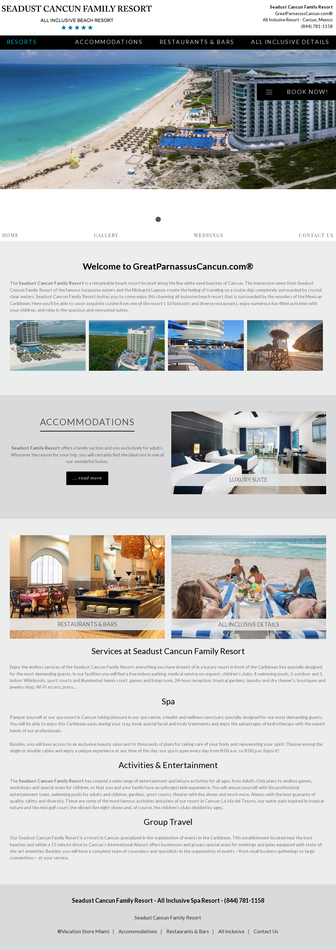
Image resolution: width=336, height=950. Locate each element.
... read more (87, 477)
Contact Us (316, 235)
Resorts (22, 41)
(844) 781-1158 (317, 26)
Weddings (208, 235)
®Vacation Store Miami (83, 931)
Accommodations (109, 41)
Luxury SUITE (248, 479)
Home (10, 235)
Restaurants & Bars (196, 41)
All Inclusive (231, 931)
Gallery (106, 235)
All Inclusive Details (290, 41)
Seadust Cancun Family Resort (168, 917)
